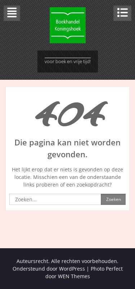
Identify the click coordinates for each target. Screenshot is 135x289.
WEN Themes (74, 276)
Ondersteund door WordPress (49, 268)
